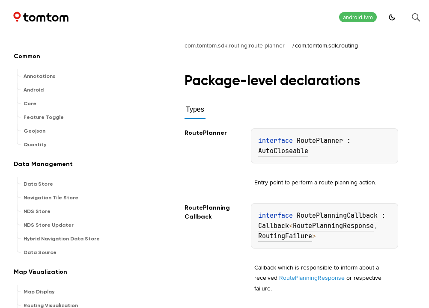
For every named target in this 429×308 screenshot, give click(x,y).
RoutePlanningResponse (333, 226)
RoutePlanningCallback (337, 215)
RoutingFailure (285, 236)
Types (195, 109)
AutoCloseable (283, 151)
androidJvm (358, 17)
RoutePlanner (320, 140)
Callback (273, 226)
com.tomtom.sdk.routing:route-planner (235, 45)
